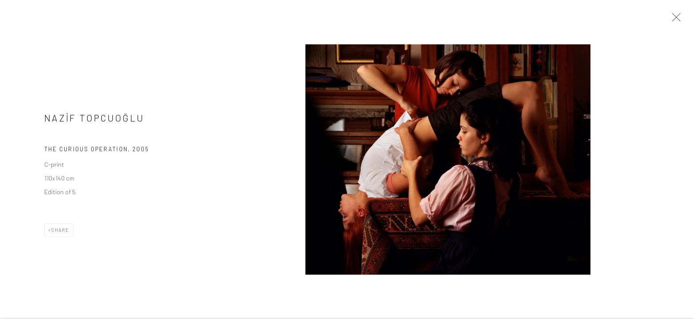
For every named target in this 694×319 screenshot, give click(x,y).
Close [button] (674, 20)
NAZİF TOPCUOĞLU (94, 119)
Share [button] (60, 232)
